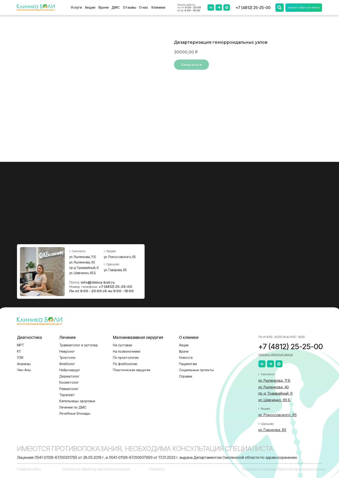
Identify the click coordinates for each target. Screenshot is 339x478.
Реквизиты (157, 469)
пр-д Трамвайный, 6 (83, 268)
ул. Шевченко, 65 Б (82, 273)
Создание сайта (29, 469)
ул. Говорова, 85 (115, 270)
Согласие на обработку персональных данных (96, 469)
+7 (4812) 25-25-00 (253, 7)
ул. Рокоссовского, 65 (120, 257)
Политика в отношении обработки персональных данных (284, 469)
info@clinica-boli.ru (98, 282)
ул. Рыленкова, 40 (82, 262)
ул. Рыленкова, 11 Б (82, 257)
